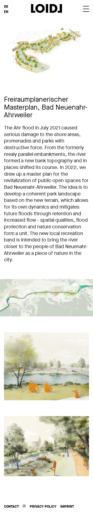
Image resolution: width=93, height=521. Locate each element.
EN (6, 11)
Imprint (67, 506)
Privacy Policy (43, 506)
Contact (11, 506)
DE (6, 6)
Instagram (24, 506)
